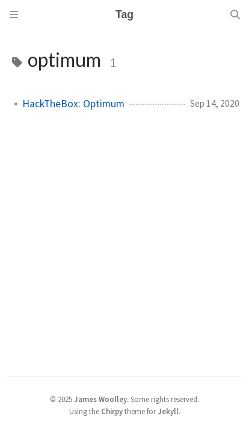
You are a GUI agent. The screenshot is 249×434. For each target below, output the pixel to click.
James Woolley (100, 399)
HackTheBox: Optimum (73, 103)
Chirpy (112, 411)
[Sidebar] (14, 14)
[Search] (235, 14)
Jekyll (168, 411)
